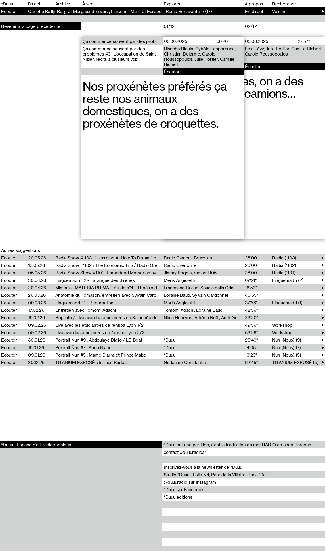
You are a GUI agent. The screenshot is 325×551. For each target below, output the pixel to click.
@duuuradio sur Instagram (190, 482)
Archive (62, 3)
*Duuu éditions (178, 497)
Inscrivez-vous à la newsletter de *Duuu (203, 467)
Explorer (172, 3)
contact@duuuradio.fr (185, 452)
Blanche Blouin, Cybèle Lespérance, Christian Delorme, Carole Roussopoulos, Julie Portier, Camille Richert (199, 56)
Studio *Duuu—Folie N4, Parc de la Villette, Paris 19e (215, 474)
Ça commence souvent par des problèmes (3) (123, 41)
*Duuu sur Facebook (184, 489)
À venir (89, 3)
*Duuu (7, 3)
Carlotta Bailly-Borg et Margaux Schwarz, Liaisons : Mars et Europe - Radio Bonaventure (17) (120, 11)
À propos (254, 3)
